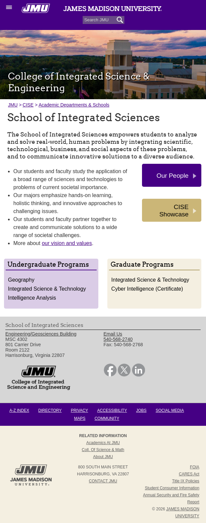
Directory (50, 410)
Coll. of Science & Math (103, 449)
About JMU (103, 456)
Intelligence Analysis (32, 298)
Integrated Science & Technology (47, 289)
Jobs (141, 410)
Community (107, 418)
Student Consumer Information (172, 488)
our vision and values (67, 243)
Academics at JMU (103, 442)
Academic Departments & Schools (74, 105)
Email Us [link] (113, 334)
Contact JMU (103, 481)
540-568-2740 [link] (118, 339)
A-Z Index (19, 410)
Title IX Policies (185, 481)
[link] (110, 375)
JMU (13, 105)
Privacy (79, 410)
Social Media (170, 410)
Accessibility (112, 410)
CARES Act (189, 474)
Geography (21, 280)
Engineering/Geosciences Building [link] (40, 334)
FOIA (194, 467)
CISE (28, 105)
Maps (79, 418)
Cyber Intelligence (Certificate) (147, 289)
